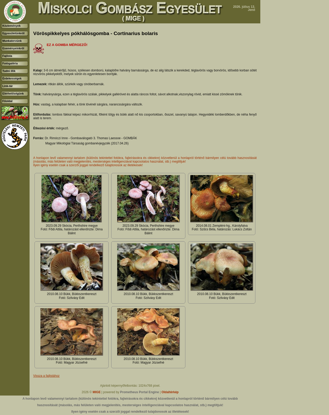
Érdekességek (12, 78)
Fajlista (7, 55)
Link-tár (7, 86)
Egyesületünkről (13, 33)
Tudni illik (9, 70)
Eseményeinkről (13, 48)
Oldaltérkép (170, 392)
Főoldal (7, 101)
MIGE (97, 392)
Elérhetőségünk (13, 93)
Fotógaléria (10, 63)
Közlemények (11, 25)
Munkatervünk (12, 40)
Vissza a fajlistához (46, 376)
